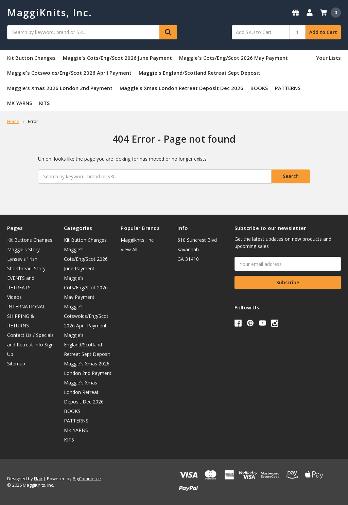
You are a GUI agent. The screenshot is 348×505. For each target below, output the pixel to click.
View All (129, 249)
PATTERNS (287, 88)
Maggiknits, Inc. (138, 240)
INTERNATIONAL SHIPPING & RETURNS (26, 316)
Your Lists (328, 57)
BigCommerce (87, 478)
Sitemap (16, 363)
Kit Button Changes (31, 57)
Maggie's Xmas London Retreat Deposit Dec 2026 (181, 88)
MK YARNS (19, 103)
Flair (38, 478)
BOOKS (259, 88)
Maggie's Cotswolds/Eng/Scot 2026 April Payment (69, 72)
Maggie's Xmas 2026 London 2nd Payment (59, 88)
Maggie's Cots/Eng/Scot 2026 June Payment (117, 57)
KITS (44, 103)
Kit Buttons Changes (29, 240)
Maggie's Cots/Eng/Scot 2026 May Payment (233, 57)
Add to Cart (323, 32)
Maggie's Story (23, 249)
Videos (14, 297)
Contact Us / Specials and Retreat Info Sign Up (30, 344)
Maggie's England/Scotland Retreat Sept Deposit (199, 72)
